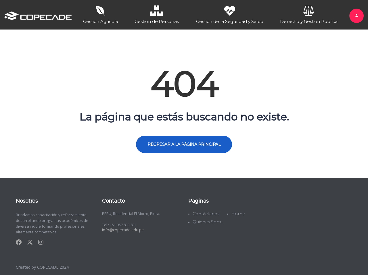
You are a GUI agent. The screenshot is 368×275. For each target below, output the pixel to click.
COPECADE (48, 266)
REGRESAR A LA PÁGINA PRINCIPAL (184, 143)
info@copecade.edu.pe (122, 228)
